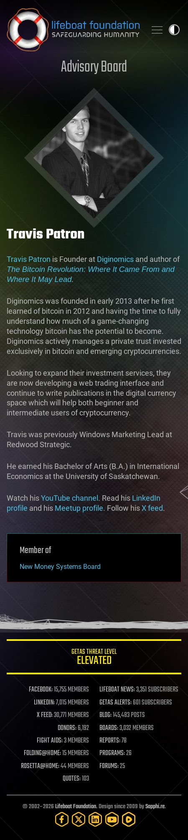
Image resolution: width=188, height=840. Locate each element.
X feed (152, 508)
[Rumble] (128, 819)
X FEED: (45, 715)
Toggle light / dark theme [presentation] (174, 29)
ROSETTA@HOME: (40, 766)
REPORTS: (109, 740)
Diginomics (115, 259)
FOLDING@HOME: (42, 753)
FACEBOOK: (41, 689)
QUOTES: (72, 778)
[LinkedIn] (95, 819)
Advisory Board (94, 67)
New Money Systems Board (60, 567)
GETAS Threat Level (94, 658)
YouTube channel (69, 498)
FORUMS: (109, 766)
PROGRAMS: (112, 753)
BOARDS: (108, 728)
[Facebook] (62, 819)
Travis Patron (29, 259)
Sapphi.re (155, 807)
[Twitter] (78, 819)
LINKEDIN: (44, 702)
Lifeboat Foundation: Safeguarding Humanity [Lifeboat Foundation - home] (73, 30)
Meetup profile (79, 508)
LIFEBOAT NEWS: (117, 689)
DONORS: (67, 728)
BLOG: (105, 715)
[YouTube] (112, 819)
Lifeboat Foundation (75, 807)
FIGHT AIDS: (50, 740)
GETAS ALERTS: (115, 702)
